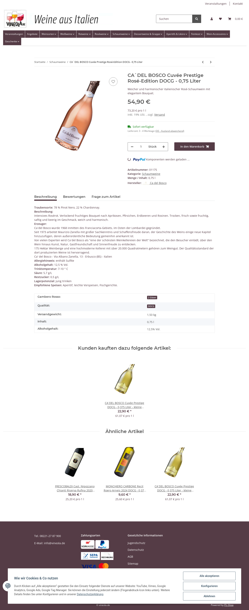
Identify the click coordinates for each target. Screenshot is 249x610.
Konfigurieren (209, 586)
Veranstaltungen (216, 3)
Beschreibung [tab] (45, 197)
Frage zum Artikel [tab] (106, 197)
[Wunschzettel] (220, 19)
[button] (211, 19)
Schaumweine (151, 174)
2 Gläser (152, 297)
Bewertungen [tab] (74, 197)
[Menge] (141, 147)
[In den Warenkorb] (194, 146)
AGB (130, 556)
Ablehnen (209, 596)
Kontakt (238, 3)
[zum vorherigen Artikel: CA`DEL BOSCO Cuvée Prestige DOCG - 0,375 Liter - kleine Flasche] (203, 62)
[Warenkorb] (235, 19)
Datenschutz (136, 550)
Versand (159, 114)
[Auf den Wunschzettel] (113, 81)
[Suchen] (174, 19)
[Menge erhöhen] (163, 147)
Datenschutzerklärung (90, 594)
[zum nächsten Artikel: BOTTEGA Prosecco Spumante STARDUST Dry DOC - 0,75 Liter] (211, 62)
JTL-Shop (228, 605)
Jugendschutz (136, 543)
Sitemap (133, 563)
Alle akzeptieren (209, 575)
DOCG (151, 306)
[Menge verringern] (132, 147)
